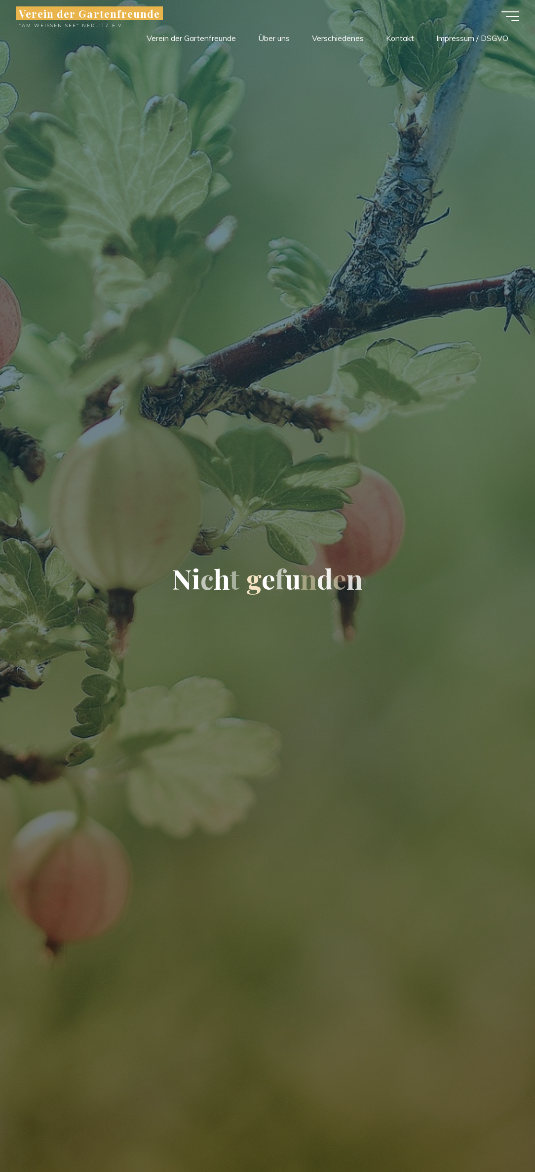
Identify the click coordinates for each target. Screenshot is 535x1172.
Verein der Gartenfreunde (89, 13)
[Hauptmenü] (510, 16)
